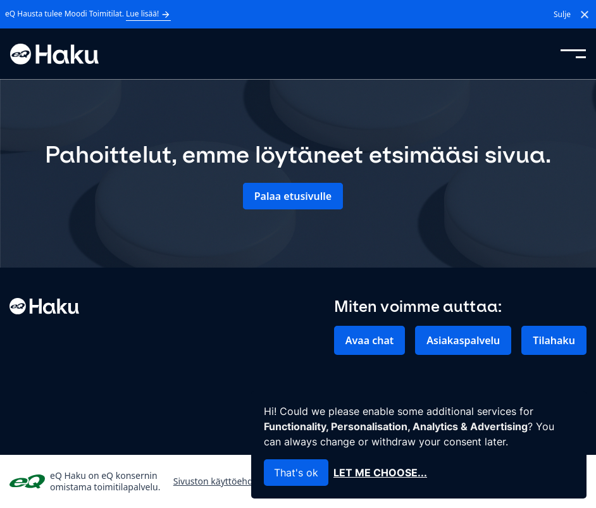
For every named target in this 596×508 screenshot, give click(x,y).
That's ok (296, 472)
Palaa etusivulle (293, 196)
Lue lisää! (148, 14)
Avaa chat (369, 340)
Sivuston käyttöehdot (217, 481)
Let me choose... (380, 472)
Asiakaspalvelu (463, 340)
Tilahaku (554, 340)
